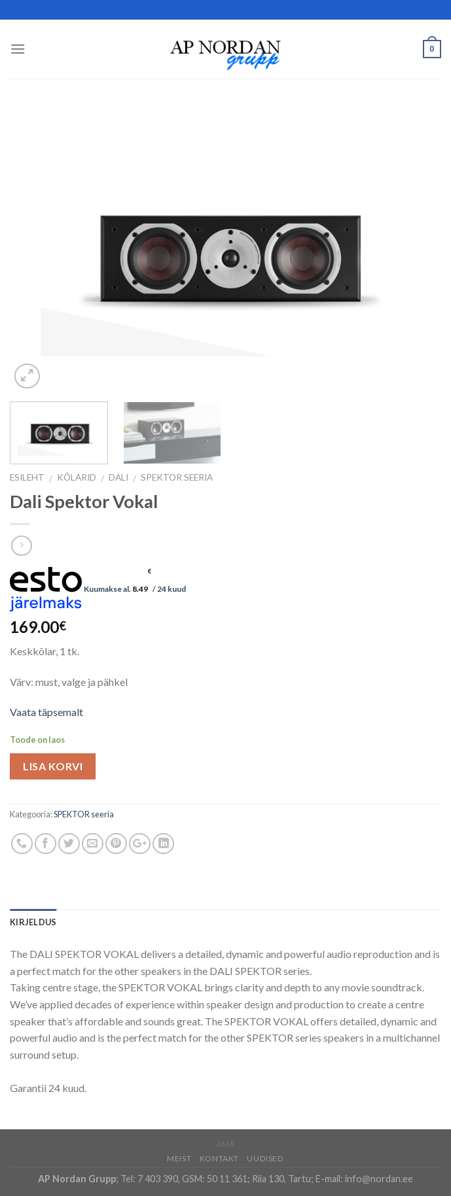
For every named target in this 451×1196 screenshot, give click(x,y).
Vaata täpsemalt (46, 712)
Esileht (27, 477)
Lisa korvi (52, 766)
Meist (179, 1158)
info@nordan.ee (379, 1178)
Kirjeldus (33, 922)
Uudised (265, 1158)
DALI (118, 477)
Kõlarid (76, 477)
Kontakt (219, 1158)
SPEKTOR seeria (177, 477)
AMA (225, 1144)
